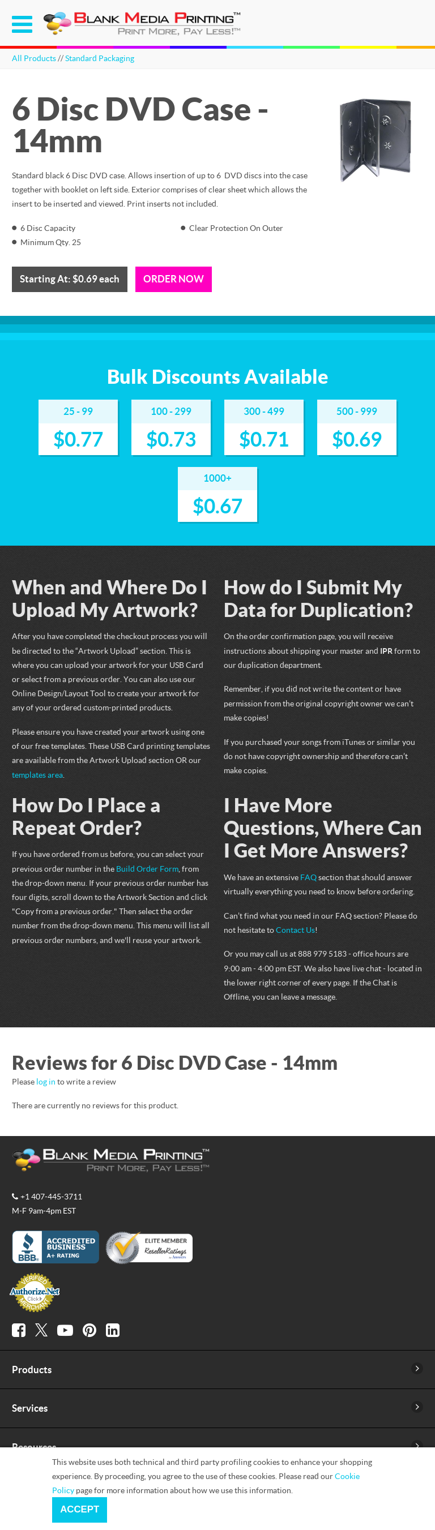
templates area (37, 774)
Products (32, 1369)
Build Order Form (147, 868)
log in (46, 1081)
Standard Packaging (99, 58)
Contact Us (295, 930)
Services (30, 1408)
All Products (34, 58)
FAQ (308, 877)
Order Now (173, 279)
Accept (79, 1509)
